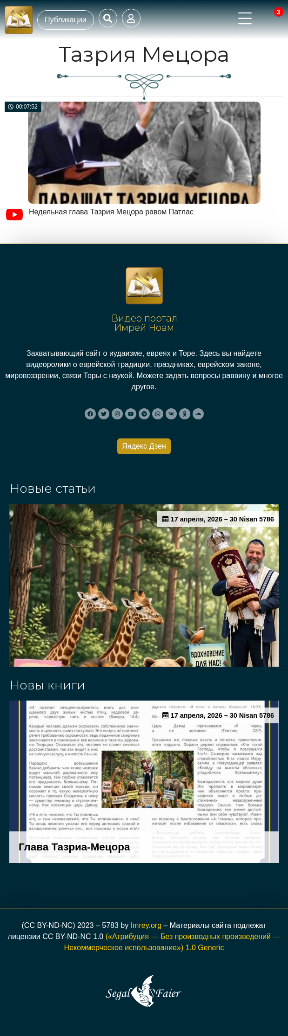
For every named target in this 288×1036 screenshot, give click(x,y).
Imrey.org (146, 925)
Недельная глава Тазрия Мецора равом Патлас (111, 212)
